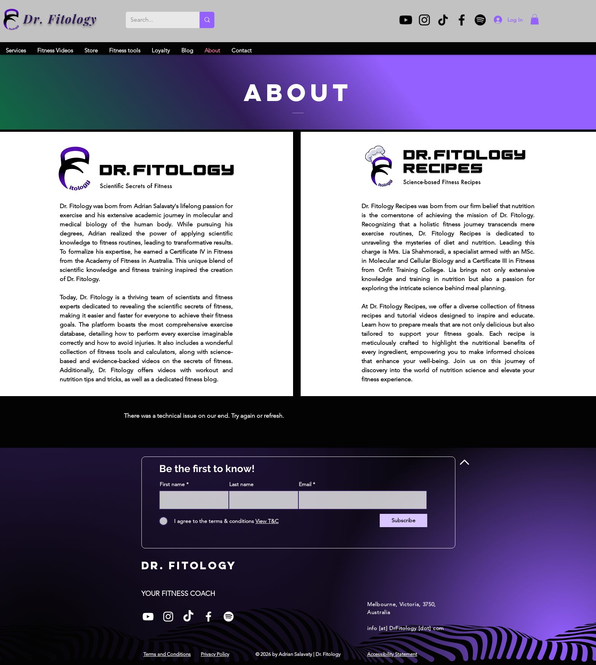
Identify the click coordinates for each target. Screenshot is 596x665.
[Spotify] (480, 20)
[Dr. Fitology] (11, 20)
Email (305, 484)
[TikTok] (443, 20)
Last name (241, 484)
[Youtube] (405, 20)
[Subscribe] (403, 520)
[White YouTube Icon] (148, 616)
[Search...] (157, 20)
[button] (534, 19)
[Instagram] (424, 20)
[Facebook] (461, 20)
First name (172, 484)
